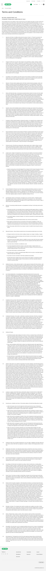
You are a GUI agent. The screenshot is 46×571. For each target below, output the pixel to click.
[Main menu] (2, 4)
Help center (18, 556)
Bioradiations (18, 554)
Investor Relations (39, 554)
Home (3, 8)
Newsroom (28, 554)
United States (41, 562)
